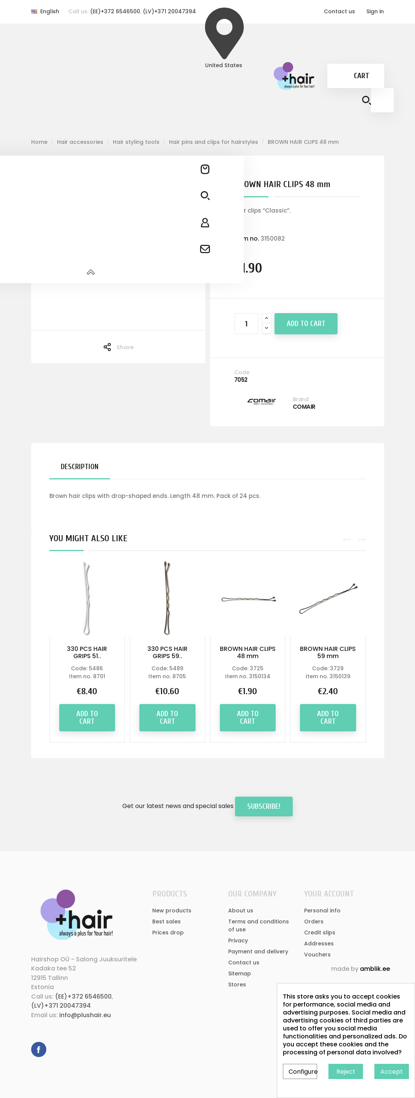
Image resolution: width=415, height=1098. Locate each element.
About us (240, 910)
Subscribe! (264, 806)
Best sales (166, 921)
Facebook (38, 1049)
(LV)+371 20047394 (169, 11)
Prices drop (168, 932)
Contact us (339, 11)
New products (171, 910)
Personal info (322, 910)
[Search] (382, 100)
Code (241, 372)
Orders (313, 921)
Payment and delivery (258, 951)
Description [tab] (80, 466)
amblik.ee (375, 968)
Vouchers (317, 954)
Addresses (319, 943)
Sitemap (239, 973)
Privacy (238, 940)
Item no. (246, 239)
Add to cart (306, 323)
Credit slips (319, 932)
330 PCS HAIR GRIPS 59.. (167, 652)
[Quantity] (246, 323)
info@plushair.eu (85, 1015)
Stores (237, 984)
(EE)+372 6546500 (115, 11)
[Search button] (366, 102)
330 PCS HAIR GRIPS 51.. (87, 652)
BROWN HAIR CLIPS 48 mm (248, 652)
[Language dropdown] (45, 12)
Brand (301, 399)
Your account (329, 894)
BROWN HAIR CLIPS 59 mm (328, 652)
